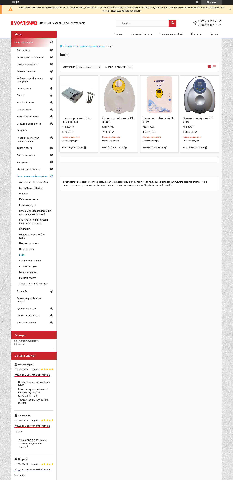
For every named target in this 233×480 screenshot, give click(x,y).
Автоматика (23, 50)
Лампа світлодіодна (27, 64)
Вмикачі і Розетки (26, 71)
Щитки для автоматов (28, 169)
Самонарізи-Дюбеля (30, 260)
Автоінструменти (26, 155)
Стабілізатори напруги (29, 123)
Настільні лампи (25, 102)
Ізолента (23, 193)
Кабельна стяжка (28, 199)
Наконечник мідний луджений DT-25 (34, 384)
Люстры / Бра (24, 109)
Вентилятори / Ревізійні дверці (29, 300)
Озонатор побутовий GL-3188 (199, 120)
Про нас (214, 34)
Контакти (196, 34)
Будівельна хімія (28, 272)
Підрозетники (26, 249)
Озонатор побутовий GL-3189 (159, 120)
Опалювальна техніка (28, 315)
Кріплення (24, 229)
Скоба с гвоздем (28, 266)
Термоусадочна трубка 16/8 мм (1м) (33, 401)
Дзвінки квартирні (26, 308)
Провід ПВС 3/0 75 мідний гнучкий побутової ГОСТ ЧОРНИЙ (32, 443)
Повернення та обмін (171, 34)
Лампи (20, 95)
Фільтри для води (26, 322)
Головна (118, 34)
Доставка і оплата (141, 34)
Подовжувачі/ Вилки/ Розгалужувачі (28, 139)
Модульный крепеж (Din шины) (32, 236)
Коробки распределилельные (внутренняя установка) (35, 212)
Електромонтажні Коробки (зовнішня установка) (33, 221)
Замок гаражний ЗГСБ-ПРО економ (76, 120)
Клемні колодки (27, 205)
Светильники (24, 88)
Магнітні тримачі (28, 278)
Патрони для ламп (29, 243)
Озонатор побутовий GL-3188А (118, 120)
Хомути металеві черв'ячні (33, 283)
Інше (21, 255)
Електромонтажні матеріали (90, 46)
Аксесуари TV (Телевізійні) (33, 182)
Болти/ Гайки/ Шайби (30, 188)
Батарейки (22, 291)
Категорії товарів (24, 42)
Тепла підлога (24, 148)
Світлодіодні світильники (30, 57)
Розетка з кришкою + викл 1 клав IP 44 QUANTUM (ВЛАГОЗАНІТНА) (33, 392)
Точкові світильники (27, 116)
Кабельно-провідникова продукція (30, 80)
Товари (68, 46)
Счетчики (22, 130)
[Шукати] (172, 23)
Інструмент (23, 162)
